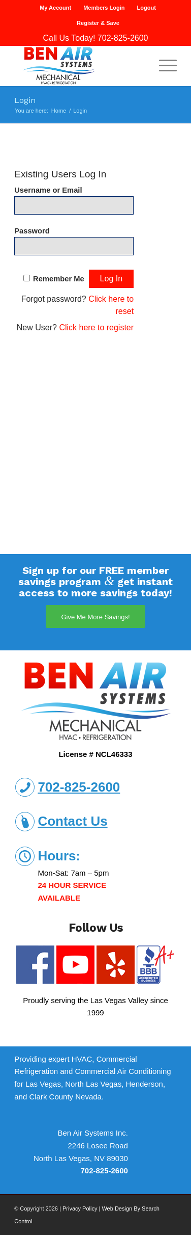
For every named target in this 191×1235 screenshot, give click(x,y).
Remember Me (58, 279)
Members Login (103, 8)
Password (32, 231)
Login (25, 100)
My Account (55, 8)
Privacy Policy (79, 1208)
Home (58, 111)
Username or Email (48, 190)
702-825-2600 (123, 38)
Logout (146, 8)
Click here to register (96, 327)
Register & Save (98, 23)
